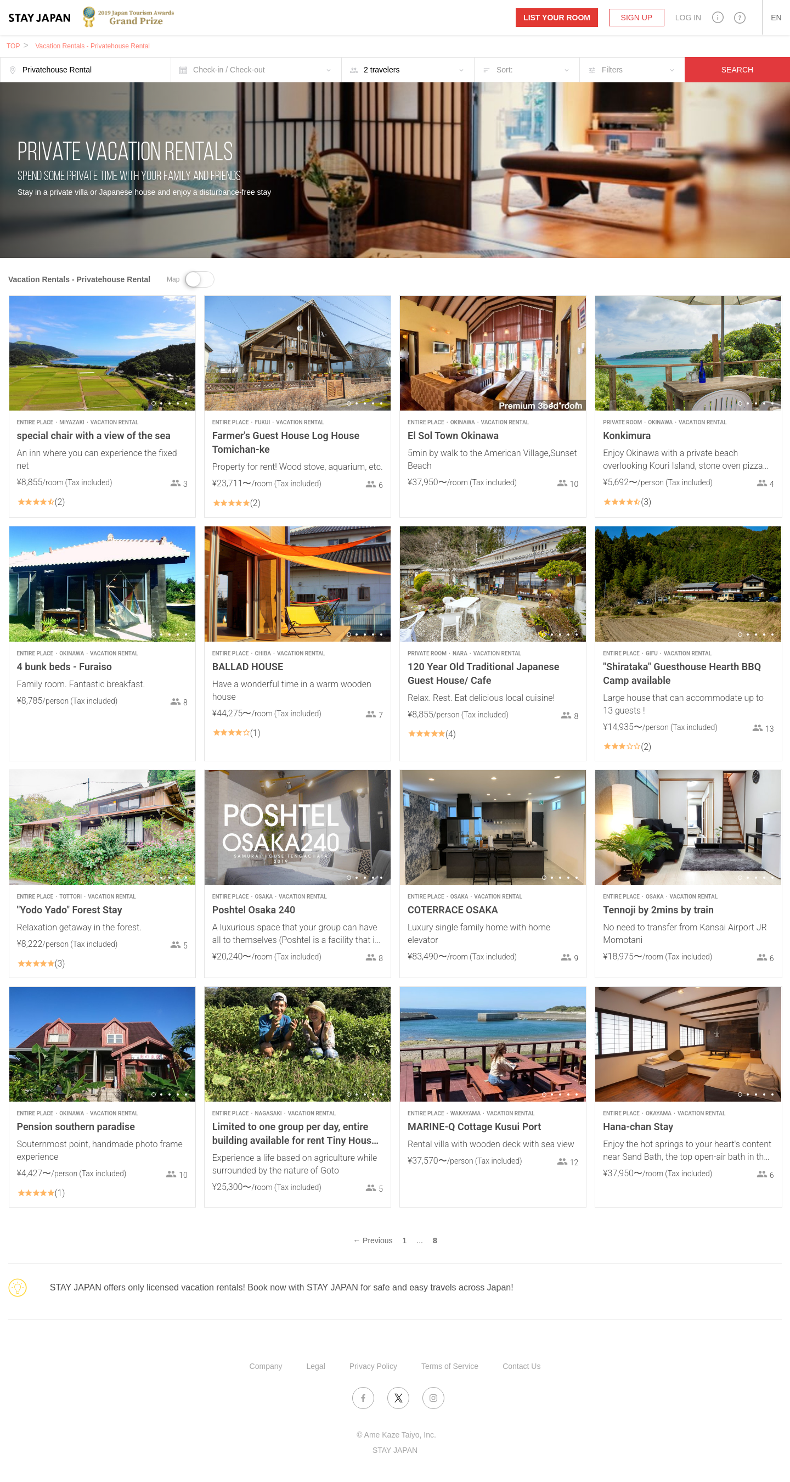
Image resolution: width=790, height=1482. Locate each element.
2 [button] (161, 403)
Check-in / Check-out (229, 69)
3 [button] (169, 403)
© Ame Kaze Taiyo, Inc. (396, 1434)
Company (266, 1366)
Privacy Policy (373, 1366)
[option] (102, 353)
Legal (316, 1366)
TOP (13, 46)
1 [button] (153, 403)
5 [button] (186, 403)
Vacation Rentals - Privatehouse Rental (92, 46)
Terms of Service (449, 1366)
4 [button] (178, 403)
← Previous (372, 1240)
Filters (612, 69)
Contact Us (521, 1366)
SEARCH (737, 69)
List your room (556, 17)
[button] (718, 17)
